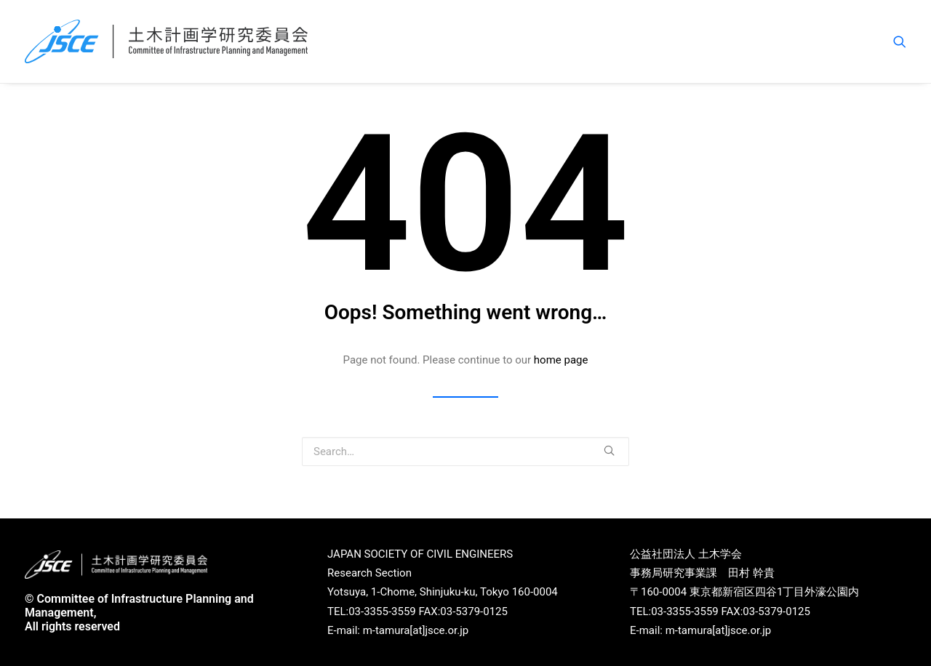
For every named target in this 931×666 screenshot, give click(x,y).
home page (561, 359)
